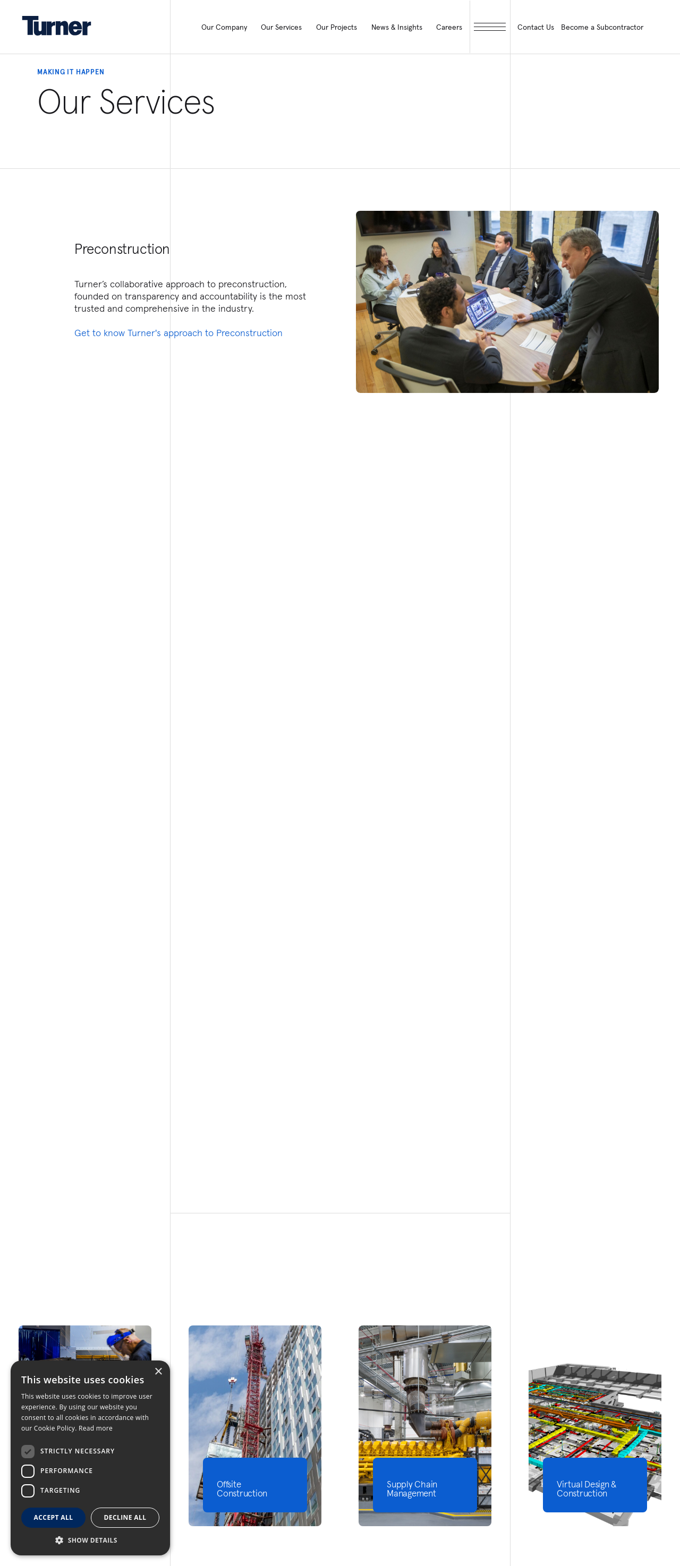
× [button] (158, 1372)
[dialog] (90, 1457)
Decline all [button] (125, 1517)
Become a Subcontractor (602, 27)
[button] (90, 1540)
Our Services (281, 27)
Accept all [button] (53, 1517)
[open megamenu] (490, 27)
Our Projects (336, 27)
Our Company (224, 27)
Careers (449, 27)
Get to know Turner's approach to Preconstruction (178, 333)
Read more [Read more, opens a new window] (96, 1428)
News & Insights (396, 27)
